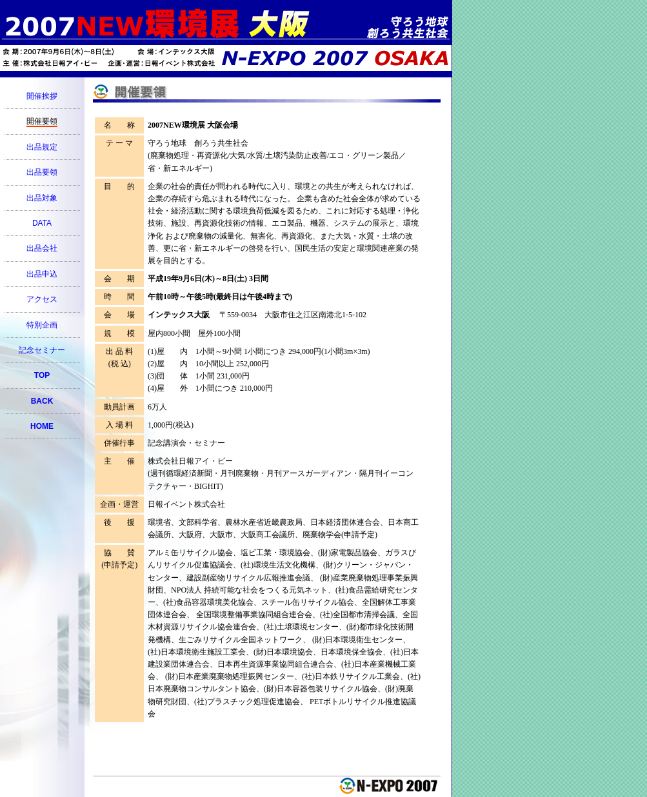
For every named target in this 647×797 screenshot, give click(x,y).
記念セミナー (42, 350)
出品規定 (41, 147)
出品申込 (41, 274)
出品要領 (41, 172)
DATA (42, 223)
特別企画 (41, 325)
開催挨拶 (41, 96)
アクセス (41, 299)
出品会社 (41, 248)
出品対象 (41, 197)
